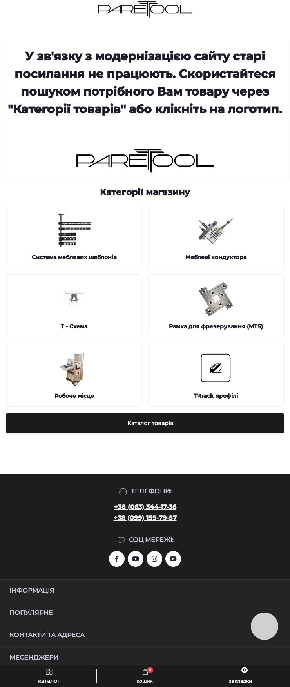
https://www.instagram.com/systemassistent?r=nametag (154, 559)
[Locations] (267, 9)
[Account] (281, 9)
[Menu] (10, 9)
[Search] (24, 9)
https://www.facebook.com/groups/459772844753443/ (117, 559)
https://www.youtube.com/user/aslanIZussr (135, 559)
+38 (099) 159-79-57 (145, 518)
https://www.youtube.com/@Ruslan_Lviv (173, 559)
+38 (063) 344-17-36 (145, 507)
